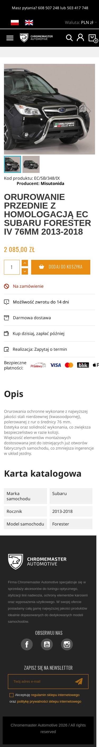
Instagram (67, 644)
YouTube (47, 644)
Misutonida (52, 183)
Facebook (26, 644)
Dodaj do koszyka (57, 267)
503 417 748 (77, 7)
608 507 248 (48, 7)
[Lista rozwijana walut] (90, 23)
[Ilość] (12, 267)
